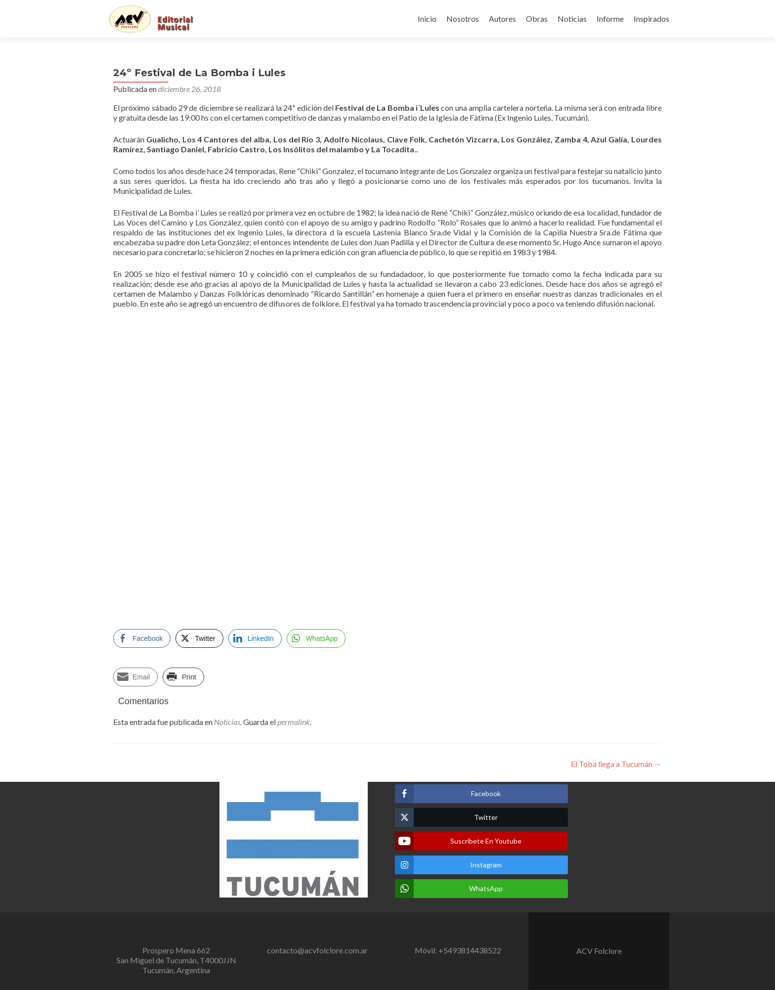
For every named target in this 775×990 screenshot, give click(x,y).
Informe (610, 18)
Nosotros (462, 18)
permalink (293, 721)
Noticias (572, 18)
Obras (537, 18)
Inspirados (651, 18)
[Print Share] (183, 677)
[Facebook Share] (142, 638)
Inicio (427, 18)
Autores (502, 18)
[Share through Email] (135, 677)
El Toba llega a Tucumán (616, 763)
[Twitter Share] (199, 638)
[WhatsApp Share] (316, 638)
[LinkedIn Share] (255, 638)
